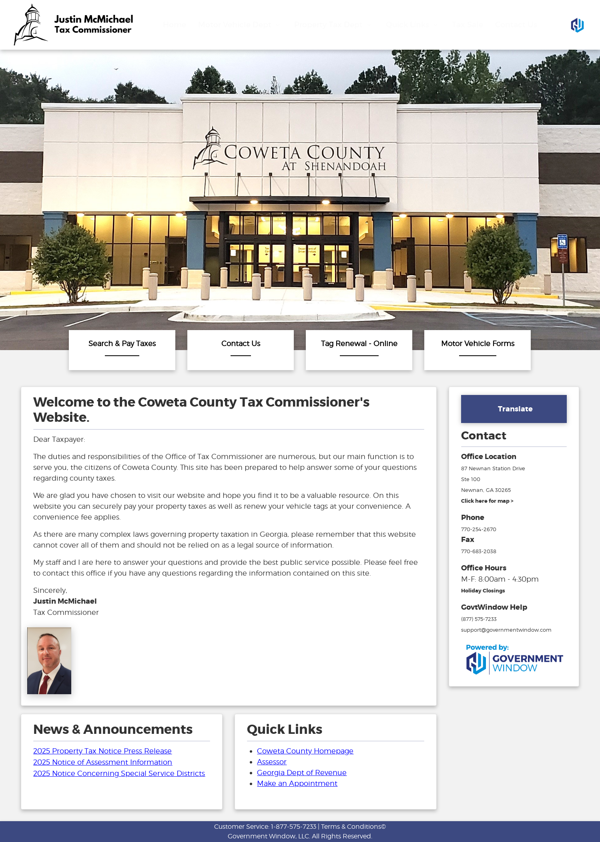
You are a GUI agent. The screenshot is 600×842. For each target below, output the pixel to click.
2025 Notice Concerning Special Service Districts (119, 773)
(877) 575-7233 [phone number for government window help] (479, 619)
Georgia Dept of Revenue (302, 772)
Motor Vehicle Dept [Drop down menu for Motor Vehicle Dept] (240, 24)
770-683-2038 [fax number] (478, 551)
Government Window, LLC (268, 836)
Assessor (272, 761)
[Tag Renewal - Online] (359, 350)
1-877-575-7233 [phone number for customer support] (293, 826)
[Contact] (240, 350)
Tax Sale (467, 24)
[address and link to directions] (487, 501)
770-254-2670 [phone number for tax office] (478, 529)
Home (174, 24)
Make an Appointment (297, 783)
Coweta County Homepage (305, 751)
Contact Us (516, 24)
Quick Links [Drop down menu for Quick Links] (413, 24)
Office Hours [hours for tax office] (483, 568)
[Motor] (477, 350)
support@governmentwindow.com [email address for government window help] (506, 629)
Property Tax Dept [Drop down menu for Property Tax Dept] (333, 24)
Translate (515, 409)
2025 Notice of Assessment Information (102, 762)
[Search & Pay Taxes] (122, 350)
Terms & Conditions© (353, 826)
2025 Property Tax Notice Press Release (102, 751)
